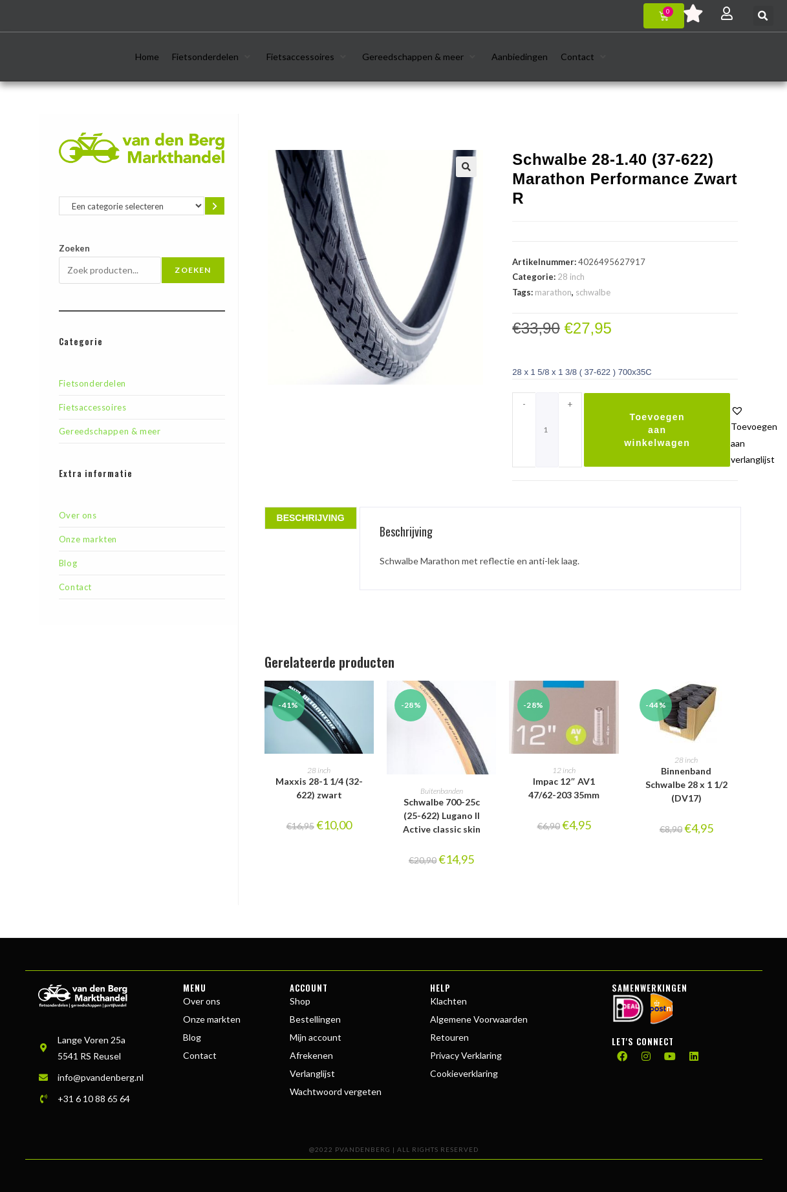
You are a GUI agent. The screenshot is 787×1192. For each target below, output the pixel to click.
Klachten (448, 1000)
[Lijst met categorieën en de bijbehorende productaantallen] (131, 206)
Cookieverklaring (464, 1073)
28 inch (571, 276)
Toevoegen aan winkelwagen (657, 430)
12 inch (564, 770)
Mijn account (315, 1037)
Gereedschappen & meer (110, 431)
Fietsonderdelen (92, 383)
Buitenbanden (441, 791)
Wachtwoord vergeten (336, 1091)
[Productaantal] (547, 429)
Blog (68, 563)
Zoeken (74, 248)
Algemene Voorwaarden (479, 1019)
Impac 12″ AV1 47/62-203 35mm (563, 788)
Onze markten (88, 539)
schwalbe (593, 292)
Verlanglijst (312, 1073)
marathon (553, 292)
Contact (75, 587)
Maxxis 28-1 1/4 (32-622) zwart (319, 788)
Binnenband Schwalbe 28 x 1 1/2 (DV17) (686, 784)
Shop (300, 1000)
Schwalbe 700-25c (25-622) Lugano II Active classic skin (441, 815)
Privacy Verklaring (466, 1055)
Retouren (449, 1037)
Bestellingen (315, 1019)
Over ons (78, 515)
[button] (763, 16)
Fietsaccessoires (93, 407)
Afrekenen (311, 1055)
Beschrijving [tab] (311, 518)
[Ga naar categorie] (214, 206)
